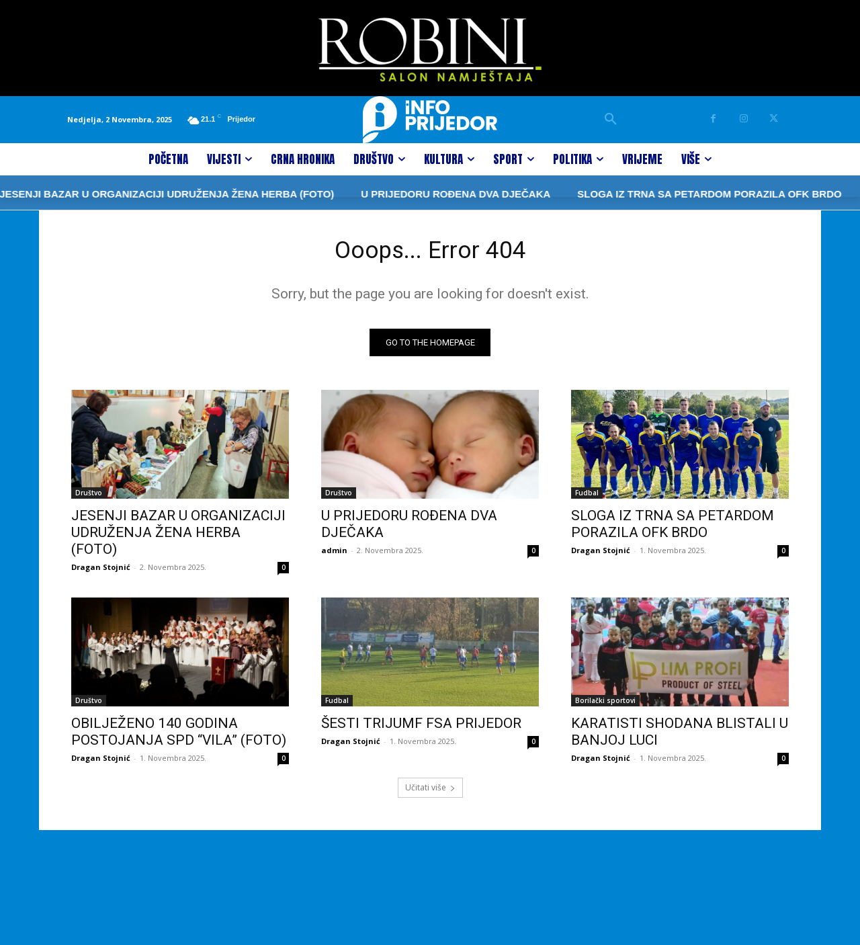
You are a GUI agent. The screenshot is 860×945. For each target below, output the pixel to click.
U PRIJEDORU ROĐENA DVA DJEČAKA (422, 194)
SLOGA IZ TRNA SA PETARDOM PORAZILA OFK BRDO (676, 194)
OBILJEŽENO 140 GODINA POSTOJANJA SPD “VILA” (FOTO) (178, 736)
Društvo (88, 497)
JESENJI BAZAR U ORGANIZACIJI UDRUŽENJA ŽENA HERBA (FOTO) (178, 537)
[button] (611, 120)
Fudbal (587, 497)
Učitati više (430, 792)
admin (334, 555)
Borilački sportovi (605, 705)
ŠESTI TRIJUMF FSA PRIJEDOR (421, 728)
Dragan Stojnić (100, 572)
